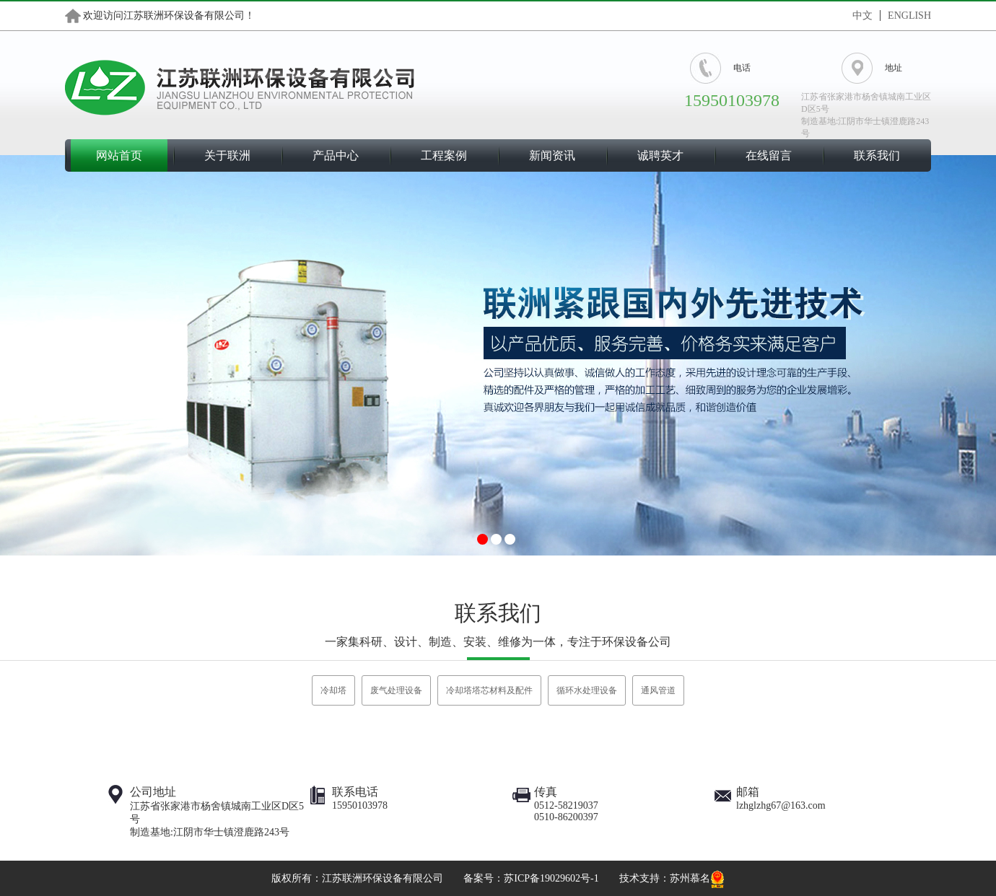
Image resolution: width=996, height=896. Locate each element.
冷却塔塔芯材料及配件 (489, 690)
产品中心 (336, 155)
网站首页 (119, 155)
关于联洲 (227, 155)
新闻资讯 (552, 155)
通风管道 (658, 690)
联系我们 (877, 155)
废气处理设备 (396, 690)
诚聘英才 (660, 155)
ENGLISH (909, 15)
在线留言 (769, 155)
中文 (862, 15)
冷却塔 (333, 690)
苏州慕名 (690, 878)
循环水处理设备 (586, 690)
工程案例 (444, 155)
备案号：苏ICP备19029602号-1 (530, 878)
